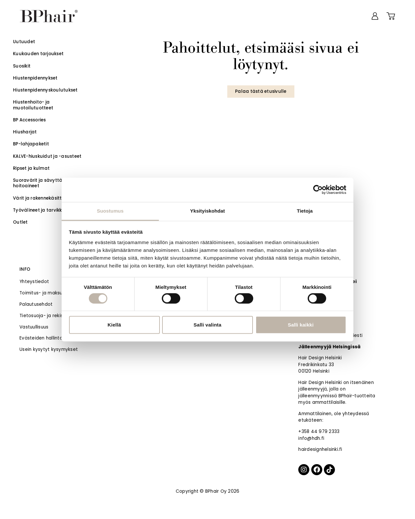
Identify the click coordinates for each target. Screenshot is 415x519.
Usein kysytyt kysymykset (48, 349)
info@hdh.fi (311, 438)
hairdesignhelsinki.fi (320, 449)
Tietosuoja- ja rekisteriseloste (53, 316)
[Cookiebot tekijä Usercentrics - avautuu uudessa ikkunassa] (318, 189)
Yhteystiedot (34, 281)
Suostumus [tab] (110, 211)
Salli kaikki (301, 325)
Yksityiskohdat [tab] (207, 211)
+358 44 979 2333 (318, 431)
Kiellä (114, 325)
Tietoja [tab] (305, 211)
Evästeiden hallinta (41, 338)
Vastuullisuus (33, 327)
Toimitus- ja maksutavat (47, 293)
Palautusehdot (36, 304)
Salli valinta (207, 325)
